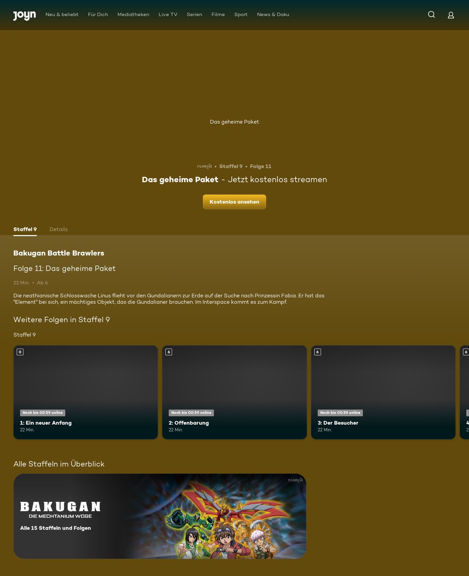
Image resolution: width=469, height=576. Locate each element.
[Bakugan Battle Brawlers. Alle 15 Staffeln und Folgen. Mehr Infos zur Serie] (159, 516)
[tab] (25, 230)
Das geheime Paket (234, 122)
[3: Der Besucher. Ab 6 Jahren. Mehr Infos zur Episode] (383, 392)
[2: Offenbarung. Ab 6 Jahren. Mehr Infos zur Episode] (234, 392)
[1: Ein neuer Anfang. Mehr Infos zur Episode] (85, 392)
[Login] (451, 15)
